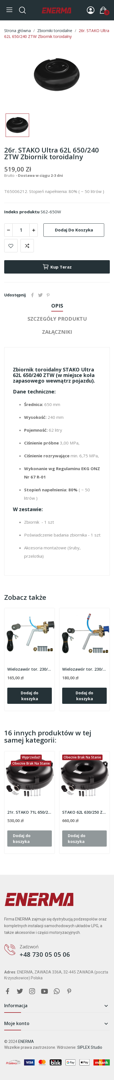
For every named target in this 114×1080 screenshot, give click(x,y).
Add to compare (27, 245)
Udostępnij (32, 295)
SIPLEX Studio (89, 1047)
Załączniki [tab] (57, 331)
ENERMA (26, 1041)
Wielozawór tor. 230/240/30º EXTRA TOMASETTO (84, 669)
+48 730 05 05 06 (45, 954)
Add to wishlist (11, 245)
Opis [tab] (57, 305)
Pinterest (48, 295)
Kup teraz (57, 267)
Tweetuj (40, 295)
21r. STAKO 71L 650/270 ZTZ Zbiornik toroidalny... (29, 812)
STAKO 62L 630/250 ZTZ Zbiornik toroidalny (84, 812)
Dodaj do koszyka (74, 230)
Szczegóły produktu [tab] (57, 318)
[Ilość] (21, 230)
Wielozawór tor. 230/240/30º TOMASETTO (29, 669)
